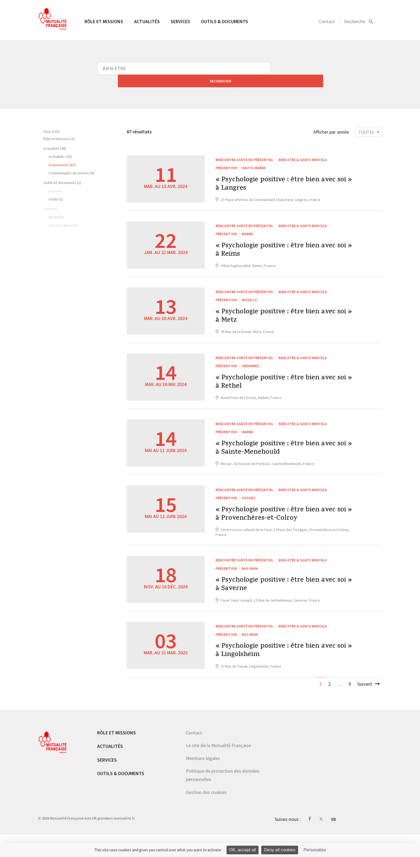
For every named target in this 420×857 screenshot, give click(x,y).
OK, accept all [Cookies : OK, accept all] (242, 850)
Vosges (248, 507)
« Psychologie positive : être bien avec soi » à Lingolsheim (276, 671)
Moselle (249, 296)
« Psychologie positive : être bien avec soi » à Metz (276, 314)
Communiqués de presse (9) (71, 160)
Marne (247, 225)
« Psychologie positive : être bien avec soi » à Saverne (276, 601)
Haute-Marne (254, 155)
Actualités (147, 21)
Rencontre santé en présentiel (244, 147)
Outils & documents (224, 21)
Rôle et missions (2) (59, 126)
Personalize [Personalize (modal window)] (314, 850)
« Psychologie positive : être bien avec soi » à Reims (276, 244)
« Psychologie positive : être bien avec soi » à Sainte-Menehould (276, 455)
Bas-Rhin (250, 582)
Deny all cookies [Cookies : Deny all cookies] (279, 850)
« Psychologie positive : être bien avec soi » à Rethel (276, 385)
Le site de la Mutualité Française (218, 768)
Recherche (354, 21)
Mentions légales (203, 781)
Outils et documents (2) (62, 170)
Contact (327, 21)
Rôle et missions (103, 21)
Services (180, 21)
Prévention (226, 155)
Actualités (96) (54, 135)
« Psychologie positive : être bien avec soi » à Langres (276, 174)
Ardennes (250, 366)
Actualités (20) (60, 143)
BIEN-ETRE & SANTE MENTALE (302, 147)
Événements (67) (62, 152)
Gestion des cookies (206, 815)
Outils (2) (56, 186)
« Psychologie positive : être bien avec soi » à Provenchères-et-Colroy (281, 526)
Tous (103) (51, 118)
